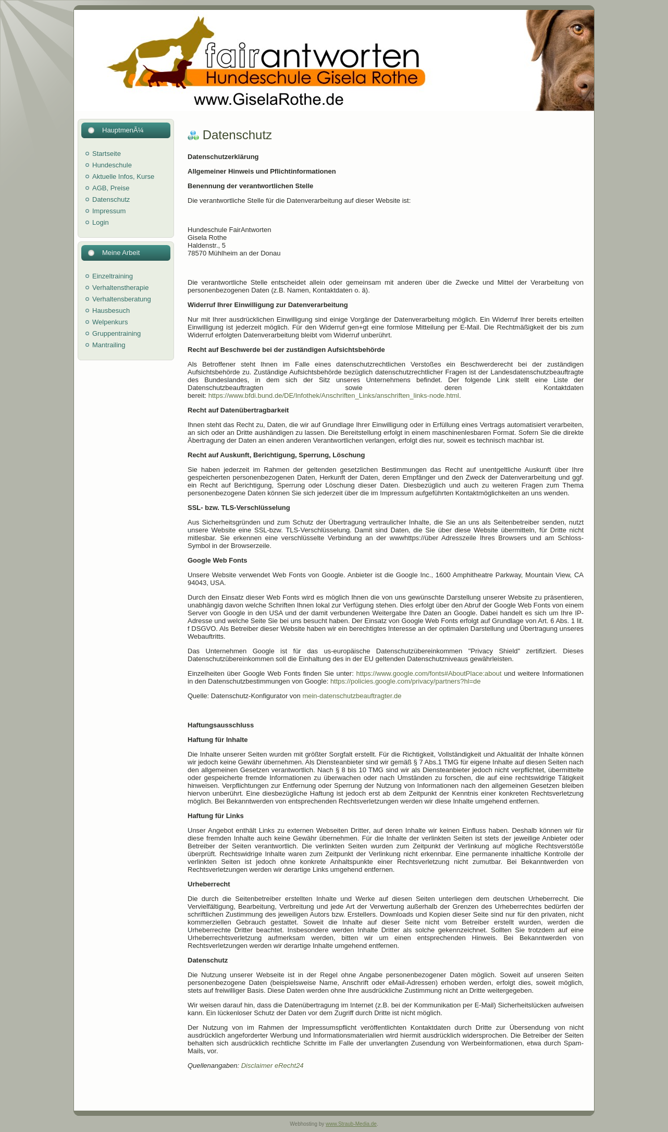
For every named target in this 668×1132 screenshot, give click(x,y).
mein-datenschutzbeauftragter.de (351, 696)
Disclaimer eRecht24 (272, 1065)
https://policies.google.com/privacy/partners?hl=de (405, 681)
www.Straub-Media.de (351, 1124)
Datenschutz (237, 135)
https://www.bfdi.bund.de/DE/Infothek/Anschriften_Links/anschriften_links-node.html (333, 395)
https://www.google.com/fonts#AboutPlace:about (429, 673)
